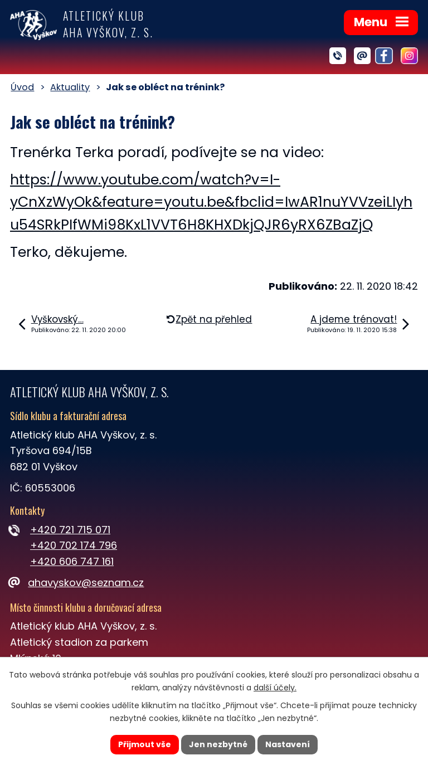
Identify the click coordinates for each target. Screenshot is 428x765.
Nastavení (287, 744)
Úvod (22, 87)
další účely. (275, 687)
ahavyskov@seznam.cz (77, 582)
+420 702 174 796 (73, 545)
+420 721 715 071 (70, 530)
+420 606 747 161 (72, 561)
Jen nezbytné (218, 744)
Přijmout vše (144, 744)
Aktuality (70, 87)
